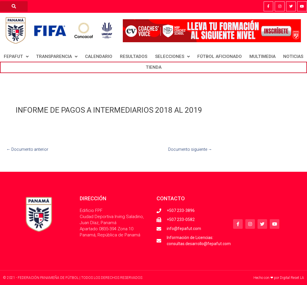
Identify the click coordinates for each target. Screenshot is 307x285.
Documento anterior (27, 149)
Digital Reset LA (292, 278)
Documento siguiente (190, 149)
